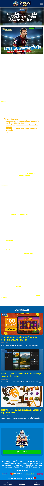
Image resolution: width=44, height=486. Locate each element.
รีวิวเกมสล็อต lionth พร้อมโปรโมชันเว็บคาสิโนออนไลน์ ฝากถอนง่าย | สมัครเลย (19, 338)
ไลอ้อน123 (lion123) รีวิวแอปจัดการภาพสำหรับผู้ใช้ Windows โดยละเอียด (21, 375)
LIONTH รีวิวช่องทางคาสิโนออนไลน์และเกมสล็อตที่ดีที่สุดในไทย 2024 (21, 411)
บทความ (22, 10)
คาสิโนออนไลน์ (23, 214)
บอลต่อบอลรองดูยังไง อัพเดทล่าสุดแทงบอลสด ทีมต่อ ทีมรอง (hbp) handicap (22, 122)
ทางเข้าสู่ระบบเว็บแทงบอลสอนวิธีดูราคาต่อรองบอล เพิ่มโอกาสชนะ (22, 130)
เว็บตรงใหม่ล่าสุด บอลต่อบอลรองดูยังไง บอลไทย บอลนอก (22, 126)
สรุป (7, 132)
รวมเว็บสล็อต (7, 250)
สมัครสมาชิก (31, 174)
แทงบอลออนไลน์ (24, 175)
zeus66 (3, 101)
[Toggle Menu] (41, 3)
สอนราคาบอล (5, 185)
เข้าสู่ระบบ (9, 240)
